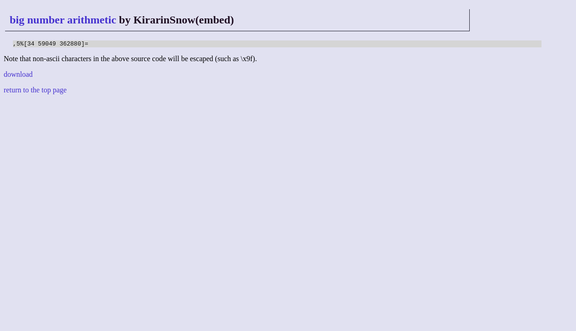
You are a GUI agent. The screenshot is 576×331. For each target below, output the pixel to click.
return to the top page (35, 91)
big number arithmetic (63, 20)
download (18, 76)
